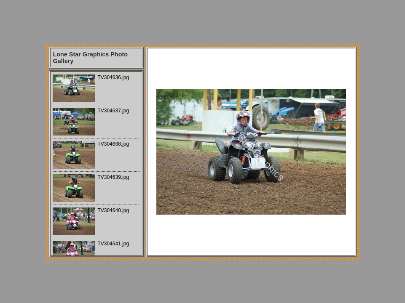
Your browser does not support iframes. (96, 163)
